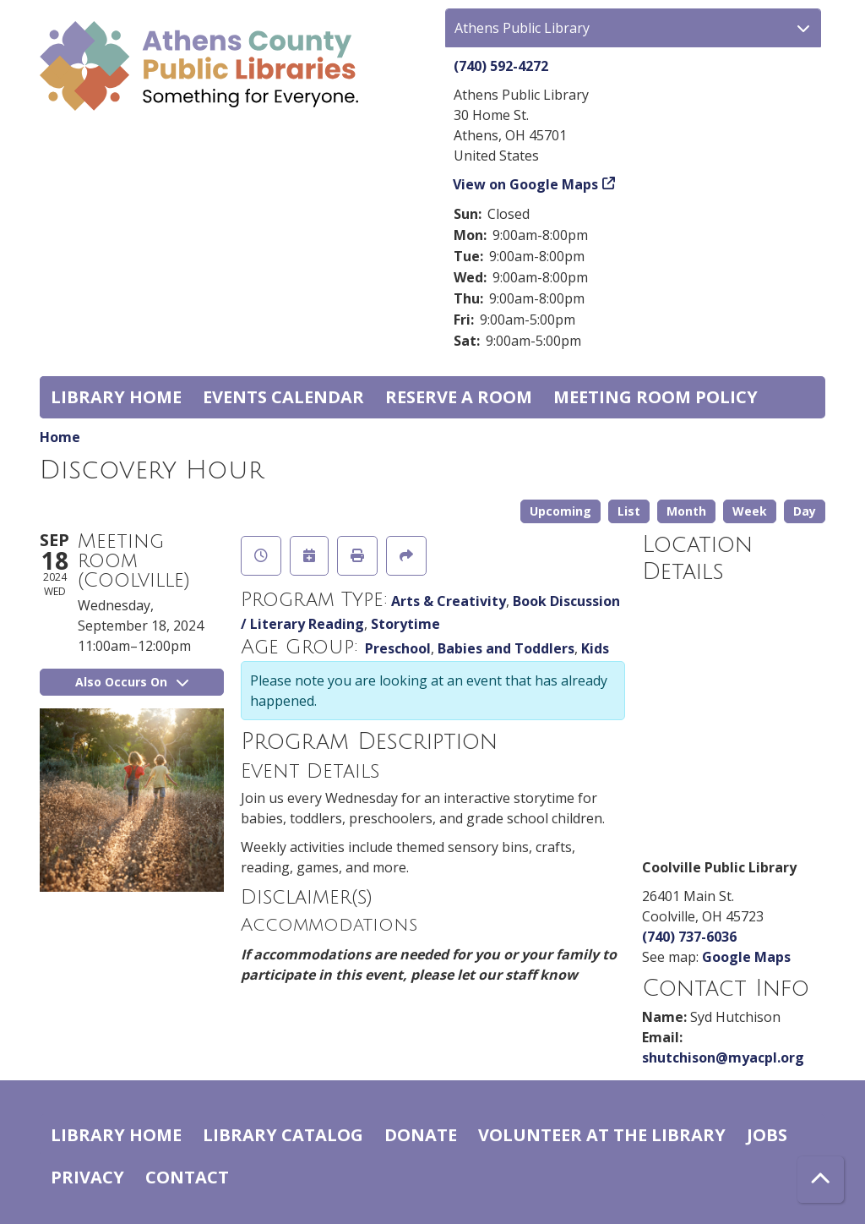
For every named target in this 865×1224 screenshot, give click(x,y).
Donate (420, 1134)
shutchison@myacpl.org (723, 1057)
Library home (116, 396)
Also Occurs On (131, 682)
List (628, 511)
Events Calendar (283, 396)
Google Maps (746, 957)
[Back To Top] (820, 1179)
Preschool (398, 648)
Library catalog (283, 1134)
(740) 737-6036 (689, 936)
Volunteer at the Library (602, 1134)
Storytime (405, 624)
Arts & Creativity (448, 601)
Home (60, 437)
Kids (595, 648)
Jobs (767, 1134)
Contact (187, 1177)
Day (804, 511)
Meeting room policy (655, 396)
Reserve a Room (458, 396)
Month (686, 511)
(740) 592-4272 (501, 66)
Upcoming (560, 511)
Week (749, 511)
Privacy (87, 1177)
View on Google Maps (526, 184)
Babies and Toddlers (506, 648)
